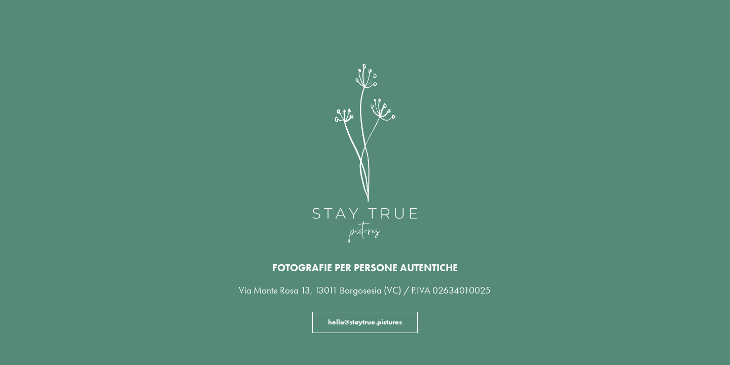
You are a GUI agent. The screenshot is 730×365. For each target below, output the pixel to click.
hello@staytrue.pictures (365, 322)
